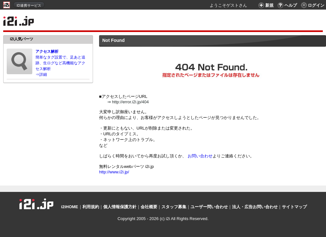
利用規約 (90, 206)
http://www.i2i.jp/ (114, 172)
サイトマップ (294, 206)
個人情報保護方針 (119, 206)
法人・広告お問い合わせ (255, 206)
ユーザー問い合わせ (209, 206)
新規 (265, 5)
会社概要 (149, 206)
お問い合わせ (200, 156)
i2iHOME (69, 206)
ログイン (312, 5)
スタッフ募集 (173, 206)
